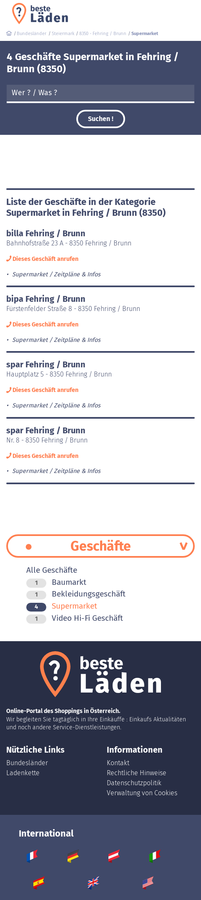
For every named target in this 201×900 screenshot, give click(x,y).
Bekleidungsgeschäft (76, 594)
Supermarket (61, 606)
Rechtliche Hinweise (136, 773)
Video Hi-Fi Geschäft (74, 618)
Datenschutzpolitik (134, 783)
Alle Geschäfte (51, 570)
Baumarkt (56, 582)
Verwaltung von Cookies (142, 793)
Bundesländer (27, 763)
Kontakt (118, 763)
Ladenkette (23, 773)
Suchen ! (100, 119)
